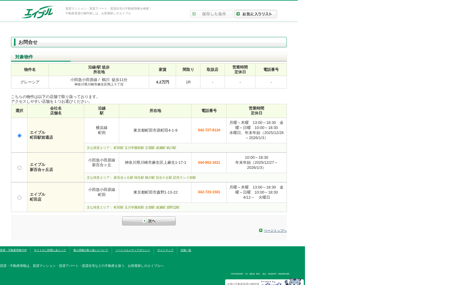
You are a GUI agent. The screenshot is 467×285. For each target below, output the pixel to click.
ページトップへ (275, 230)
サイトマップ (165, 250)
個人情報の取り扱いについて (90, 250)
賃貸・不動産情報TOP (13, 250)
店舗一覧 (185, 250)
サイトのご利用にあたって (50, 250)
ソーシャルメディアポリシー (132, 250)
